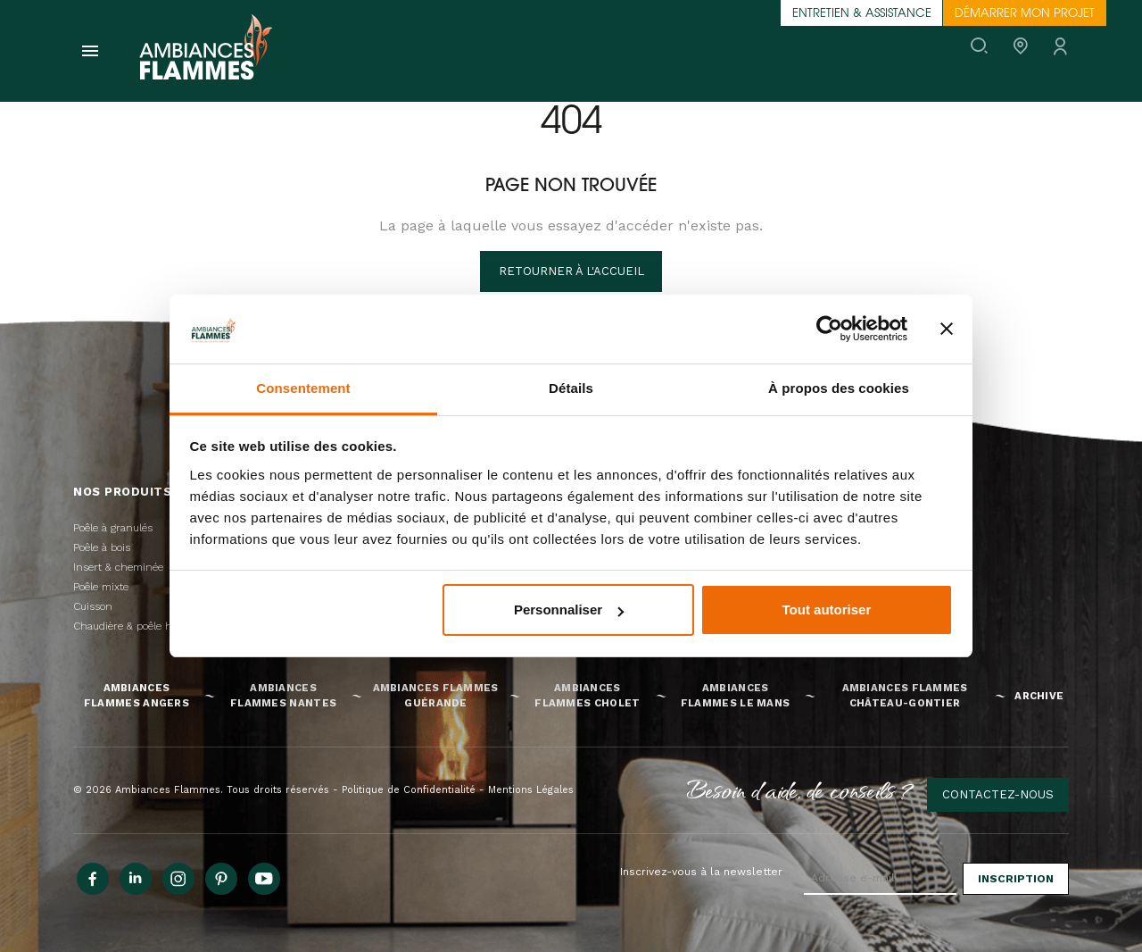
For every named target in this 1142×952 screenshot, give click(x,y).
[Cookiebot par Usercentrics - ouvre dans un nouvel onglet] (829, 328)
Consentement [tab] (303, 388)
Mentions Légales (531, 790)
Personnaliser (569, 609)
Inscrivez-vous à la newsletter (701, 871)
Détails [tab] (571, 388)
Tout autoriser (827, 609)
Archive (1038, 695)
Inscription (1016, 879)
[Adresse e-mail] (880, 879)
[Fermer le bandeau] (946, 328)
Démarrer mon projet (1025, 14)
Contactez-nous (998, 794)
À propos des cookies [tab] (838, 388)
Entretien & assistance (861, 14)
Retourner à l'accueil (571, 271)
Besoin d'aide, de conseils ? (800, 789)
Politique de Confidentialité (409, 790)
